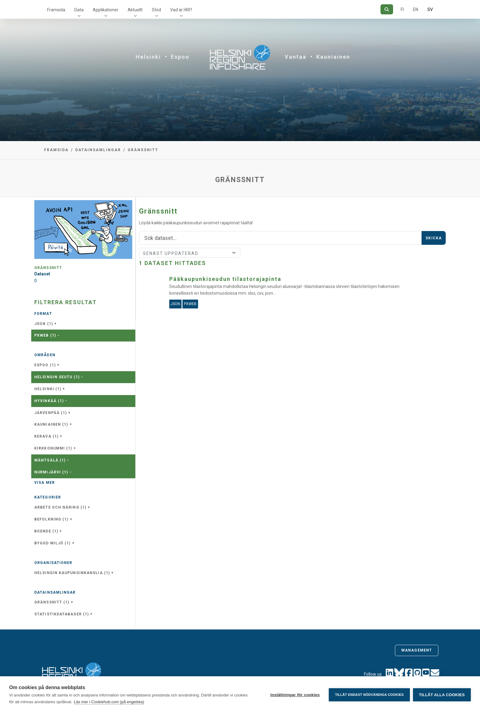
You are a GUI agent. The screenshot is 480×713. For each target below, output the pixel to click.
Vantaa (295, 57)
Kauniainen (333, 57)
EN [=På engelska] (415, 9)
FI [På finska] (402, 9)
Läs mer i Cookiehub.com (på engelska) (109, 702)
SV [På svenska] (430, 9)
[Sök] (387, 9)
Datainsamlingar (98, 150)
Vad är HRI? (181, 9)
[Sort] (189, 253)
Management (416, 650)
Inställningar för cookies (295, 694)
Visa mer (44, 482)
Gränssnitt (143, 150)
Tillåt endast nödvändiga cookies (369, 694)
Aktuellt (135, 9)
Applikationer (105, 9)
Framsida (56, 9)
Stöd (156, 9)
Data (79, 9)
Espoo (180, 57)
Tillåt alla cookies (442, 694)
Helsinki (148, 57)
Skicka (434, 238)
